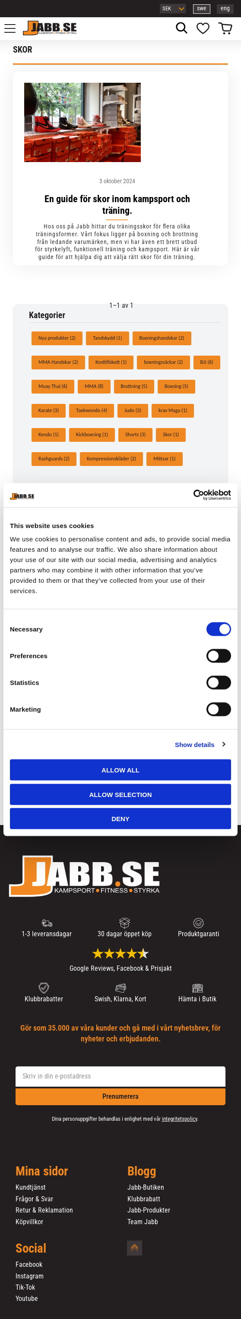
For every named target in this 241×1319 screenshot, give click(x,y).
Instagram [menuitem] (30, 1276)
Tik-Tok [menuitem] (25, 1287)
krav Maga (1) (173, 410)
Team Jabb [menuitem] (142, 1222)
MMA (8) (94, 386)
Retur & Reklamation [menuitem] (44, 1210)
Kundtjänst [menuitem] (31, 1187)
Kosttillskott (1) (111, 362)
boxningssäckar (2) (163, 362)
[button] (14, 28)
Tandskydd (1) (107, 338)
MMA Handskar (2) (58, 362)
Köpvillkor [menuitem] (29, 1222)
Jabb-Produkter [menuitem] (148, 1210)
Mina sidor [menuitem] (42, 1171)
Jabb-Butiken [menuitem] (145, 1187)
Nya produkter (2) (57, 338)
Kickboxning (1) (92, 434)
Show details (195, 744)
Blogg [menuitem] (141, 1171)
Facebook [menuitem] (29, 1265)
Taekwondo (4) (91, 410)
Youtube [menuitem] (27, 1299)
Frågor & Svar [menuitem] (34, 1199)
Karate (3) (48, 410)
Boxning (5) (176, 386)
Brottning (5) (134, 386)
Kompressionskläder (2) (111, 459)
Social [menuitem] (31, 1249)
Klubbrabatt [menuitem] (143, 1199)
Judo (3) (132, 410)
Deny (120, 818)
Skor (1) (171, 434)
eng (225, 8)
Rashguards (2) (54, 459)
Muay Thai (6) (52, 386)
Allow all (120, 770)
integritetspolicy (179, 1119)
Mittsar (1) (164, 459)
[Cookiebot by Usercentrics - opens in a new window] (193, 495)
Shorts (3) (135, 434)
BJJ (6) (206, 362)
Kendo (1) (48, 434)
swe (201, 8)
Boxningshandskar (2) (162, 338)
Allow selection (120, 794)
